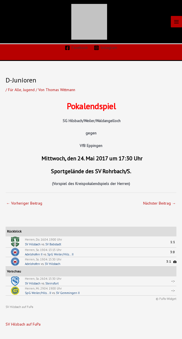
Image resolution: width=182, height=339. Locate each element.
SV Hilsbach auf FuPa (19, 307)
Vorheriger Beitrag (24, 203)
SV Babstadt (53, 244)
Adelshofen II (33, 254)
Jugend (29, 89)
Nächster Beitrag (159, 203)
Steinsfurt (52, 283)
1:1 (172, 242)
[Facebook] (76, 47)
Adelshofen (32, 264)
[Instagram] (106, 47)
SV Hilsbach (33, 244)
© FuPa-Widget (166, 299)
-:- (173, 281)
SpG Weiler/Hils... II (60, 254)
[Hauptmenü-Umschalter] (176, 21)
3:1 (168, 262)
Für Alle (14, 89)
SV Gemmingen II (68, 293)
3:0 (172, 252)
